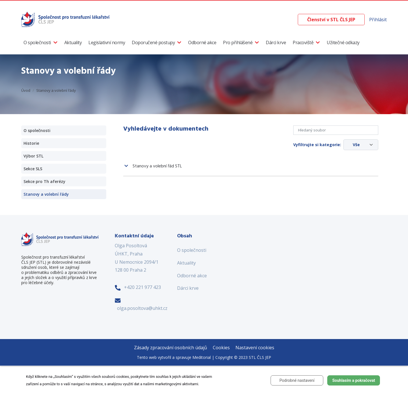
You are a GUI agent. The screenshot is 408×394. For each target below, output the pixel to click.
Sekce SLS (33, 168)
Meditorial (201, 357)
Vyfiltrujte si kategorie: (317, 144)
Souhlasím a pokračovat (353, 380)
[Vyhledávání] (293, 19)
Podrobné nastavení (296, 380)
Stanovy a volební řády (56, 90)
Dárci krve (276, 42)
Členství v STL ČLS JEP (331, 19)
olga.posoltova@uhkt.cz (142, 308)
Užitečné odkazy (343, 42)
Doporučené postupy (153, 42)
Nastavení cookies (254, 347)
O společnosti (37, 42)
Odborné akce (202, 42)
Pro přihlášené (237, 42)
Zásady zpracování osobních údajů (170, 347)
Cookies (221, 347)
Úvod (25, 90)
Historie (31, 143)
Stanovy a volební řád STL (157, 166)
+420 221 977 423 (142, 287)
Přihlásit (378, 19)
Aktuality (73, 42)
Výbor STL (33, 156)
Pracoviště (303, 42)
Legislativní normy (106, 42)
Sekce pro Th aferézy (44, 181)
